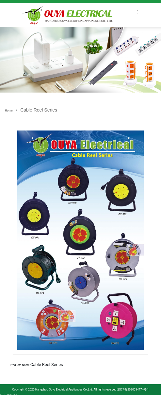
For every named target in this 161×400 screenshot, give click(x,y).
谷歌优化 (12, 395)
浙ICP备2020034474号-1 (132, 389)
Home (9, 110)
